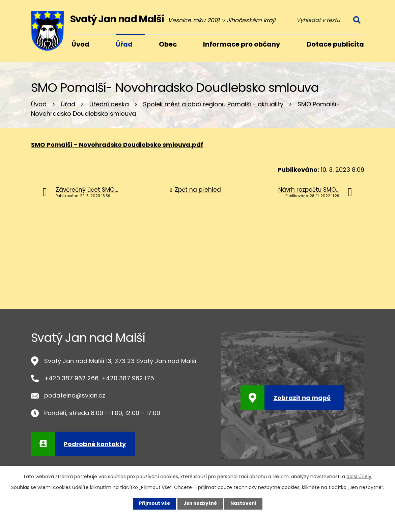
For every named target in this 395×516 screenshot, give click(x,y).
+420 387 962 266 (71, 378)
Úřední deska (109, 104)
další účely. (359, 476)
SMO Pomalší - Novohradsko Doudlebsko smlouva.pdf (117, 144)
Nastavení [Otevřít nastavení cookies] (244, 503)
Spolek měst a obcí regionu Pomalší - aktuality (213, 104)
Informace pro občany (241, 44)
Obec (168, 44)
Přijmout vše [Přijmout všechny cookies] (153, 503)
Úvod (39, 104)
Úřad (68, 104)
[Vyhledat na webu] (327, 20)
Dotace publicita (335, 44)
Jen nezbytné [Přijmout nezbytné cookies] (200, 503)
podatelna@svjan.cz (74, 395)
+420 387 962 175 (128, 378)
